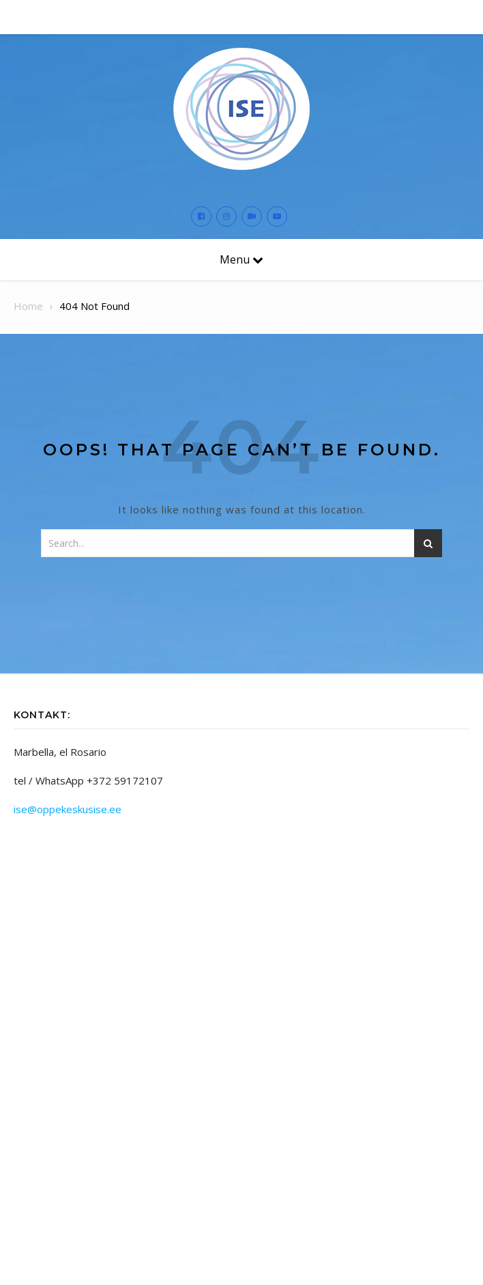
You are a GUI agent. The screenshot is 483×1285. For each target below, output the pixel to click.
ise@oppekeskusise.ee (67, 809)
